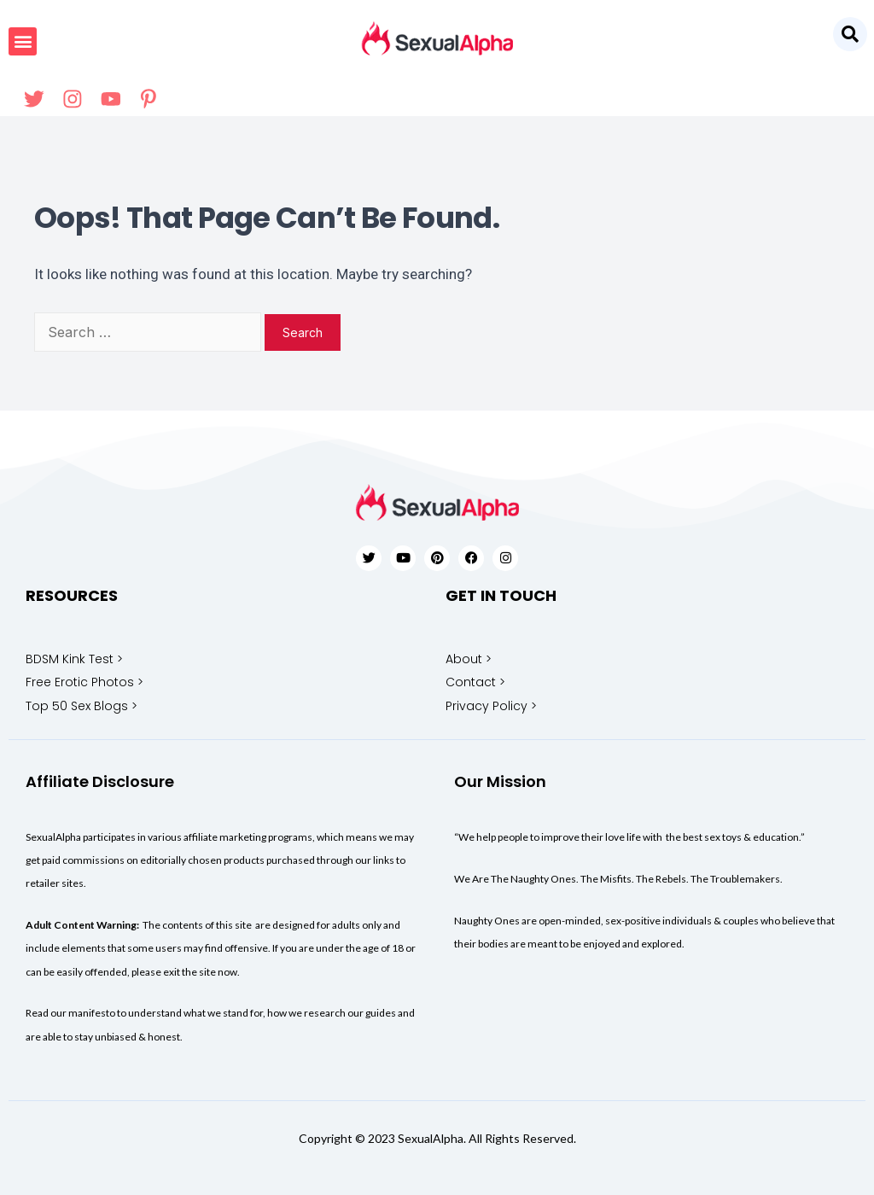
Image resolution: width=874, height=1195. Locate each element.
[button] (850, 34)
